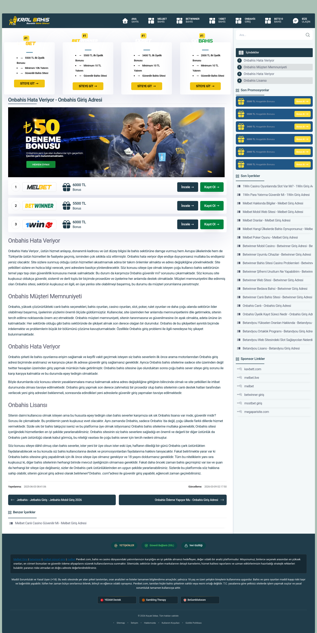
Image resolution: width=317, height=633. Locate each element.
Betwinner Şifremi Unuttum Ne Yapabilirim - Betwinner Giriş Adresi (275, 271)
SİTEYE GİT (29, 83)
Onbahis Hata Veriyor (259, 60)
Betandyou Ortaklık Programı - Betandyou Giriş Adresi (275, 331)
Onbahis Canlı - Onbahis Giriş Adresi (264, 306)
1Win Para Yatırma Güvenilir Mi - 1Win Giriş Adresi (273, 195)
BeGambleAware (195, 600)
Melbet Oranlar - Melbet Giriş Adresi (263, 220)
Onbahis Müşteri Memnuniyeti (265, 67)
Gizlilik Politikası (194, 623)
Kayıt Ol (212, 187)
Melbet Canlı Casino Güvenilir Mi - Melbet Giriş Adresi (47, 523)
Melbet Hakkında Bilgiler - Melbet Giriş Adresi (270, 203)
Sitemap (121, 623)
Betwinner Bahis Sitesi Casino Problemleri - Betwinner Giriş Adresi (275, 263)
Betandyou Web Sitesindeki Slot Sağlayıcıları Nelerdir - (275, 340)
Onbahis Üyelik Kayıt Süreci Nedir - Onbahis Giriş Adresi (275, 314)
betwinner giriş (250, 395)
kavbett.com (249, 369)
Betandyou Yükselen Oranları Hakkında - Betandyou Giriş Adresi (275, 323)
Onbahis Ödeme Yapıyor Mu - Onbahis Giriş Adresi (190, 499)
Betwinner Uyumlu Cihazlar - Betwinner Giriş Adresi (274, 254)
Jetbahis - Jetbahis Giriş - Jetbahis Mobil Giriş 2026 (46, 499)
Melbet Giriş (20, 559)
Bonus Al (302, 101)
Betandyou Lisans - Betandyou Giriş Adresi (268, 348)
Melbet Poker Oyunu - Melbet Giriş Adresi (267, 237)
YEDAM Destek (111, 600)
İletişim (134, 623)
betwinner (35, 559)
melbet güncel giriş (54, 559)
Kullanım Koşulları (171, 623)
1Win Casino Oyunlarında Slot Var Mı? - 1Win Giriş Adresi (275, 186)
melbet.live (248, 378)
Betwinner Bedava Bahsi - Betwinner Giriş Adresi (272, 289)
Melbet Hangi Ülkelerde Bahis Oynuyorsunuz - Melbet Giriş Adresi (275, 229)
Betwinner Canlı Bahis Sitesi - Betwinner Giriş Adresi (274, 297)
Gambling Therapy (154, 600)
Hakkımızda (150, 623)
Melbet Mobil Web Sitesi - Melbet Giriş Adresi (270, 212)
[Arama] (269, 35)
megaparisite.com (253, 412)
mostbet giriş (249, 403)
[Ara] (307, 34)
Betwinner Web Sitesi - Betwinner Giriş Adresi (270, 280)
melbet (245, 386)
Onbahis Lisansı (255, 81)
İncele (187, 187)
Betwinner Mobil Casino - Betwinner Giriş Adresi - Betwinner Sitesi (275, 246)
